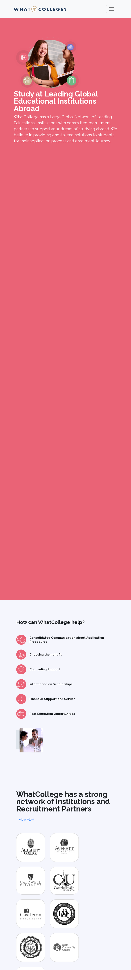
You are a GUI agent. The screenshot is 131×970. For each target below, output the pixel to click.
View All (26, 819)
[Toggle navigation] (111, 9)
